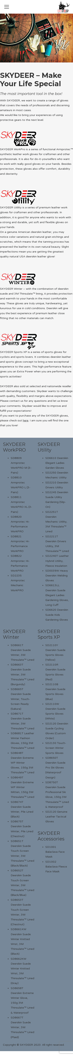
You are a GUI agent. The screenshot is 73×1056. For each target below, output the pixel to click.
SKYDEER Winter (14, 634)
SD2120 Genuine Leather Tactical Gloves (56, 816)
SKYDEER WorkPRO (14, 447)
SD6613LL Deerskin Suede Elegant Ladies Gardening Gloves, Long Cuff (57, 595)
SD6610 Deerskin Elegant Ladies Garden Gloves (56, 462)
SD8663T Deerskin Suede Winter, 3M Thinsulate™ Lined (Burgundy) (22, 674)
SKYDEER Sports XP (49, 634)
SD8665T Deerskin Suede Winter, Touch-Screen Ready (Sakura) (21, 699)
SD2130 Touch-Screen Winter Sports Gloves (55, 747)
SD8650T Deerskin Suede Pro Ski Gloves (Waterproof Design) (55, 767)
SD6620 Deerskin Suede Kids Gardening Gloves (56, 614)
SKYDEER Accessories (51, 836)
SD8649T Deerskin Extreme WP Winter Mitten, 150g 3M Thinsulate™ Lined (22, 787)
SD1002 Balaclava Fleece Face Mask (56, 866)
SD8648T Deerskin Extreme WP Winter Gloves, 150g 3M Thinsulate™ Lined (22, 762)
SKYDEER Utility (49, 447)
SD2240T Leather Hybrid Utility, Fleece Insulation (57, 560)
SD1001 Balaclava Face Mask (55, 851)
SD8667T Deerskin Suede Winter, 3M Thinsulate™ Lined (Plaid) (22, 1027)
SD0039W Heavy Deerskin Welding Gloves (56, 575)
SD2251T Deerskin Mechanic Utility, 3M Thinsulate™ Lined (56, 521)
